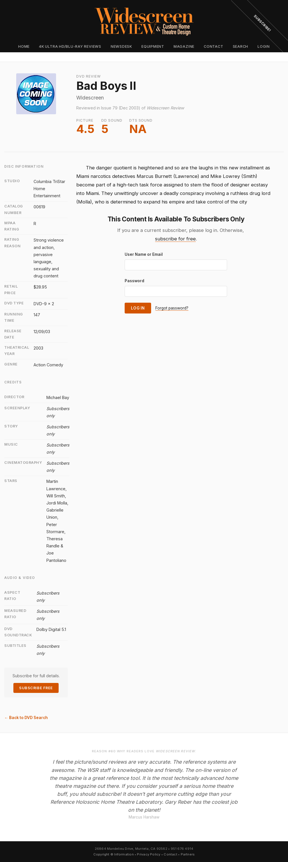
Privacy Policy (148, 854)
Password (134, 281)
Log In (138, 308)
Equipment (152, 46)
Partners (188, 854)
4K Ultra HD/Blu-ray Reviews (70, 46)
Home (24, 46)
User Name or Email (144, 254)
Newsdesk (121, 46)
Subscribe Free (36, 688)
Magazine (184, 46)
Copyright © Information (113, 854)
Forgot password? (171, 308)
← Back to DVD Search (26, 717)
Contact (213, 46)
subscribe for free (175, 239)
